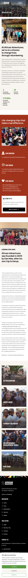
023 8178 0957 (6, 549)
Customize (14, 570)
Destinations (6, 509)
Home (4, 503)
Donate (4, 534)
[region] (14, 565)
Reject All (14, 574)
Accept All (14, 566)
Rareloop (9, 494)
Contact (5, 531)
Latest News (7, 406)
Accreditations (9, 383)
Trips (4, 506)
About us (5, 512)
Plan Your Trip (6, 528)
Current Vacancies (10, 428)
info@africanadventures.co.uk (11, 552)
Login (20, 3)
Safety (4, 515)
